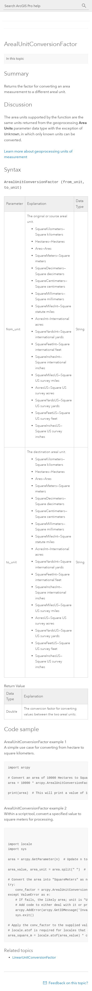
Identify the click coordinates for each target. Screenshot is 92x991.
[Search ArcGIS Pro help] (41, 6)
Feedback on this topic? (68, 982)
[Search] (84, 6)
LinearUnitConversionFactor (34, 957)
